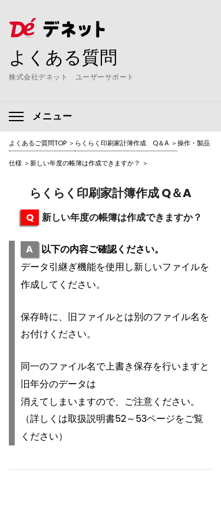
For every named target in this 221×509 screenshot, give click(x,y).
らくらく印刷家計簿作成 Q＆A (122, 143)
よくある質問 (63, 57)
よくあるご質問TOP (38, 143)
